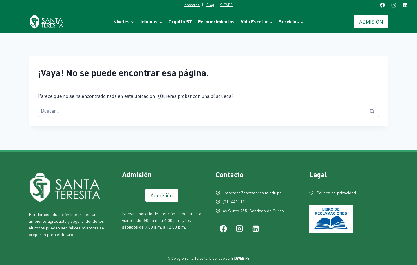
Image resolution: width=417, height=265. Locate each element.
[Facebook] (382, 5)
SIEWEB (226, 5)
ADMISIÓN (371, 22)
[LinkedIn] (405, 5)
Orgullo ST (180, 22)
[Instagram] (394, 5)
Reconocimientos (216, 22)
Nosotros (192, 5)
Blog (210, 5)
